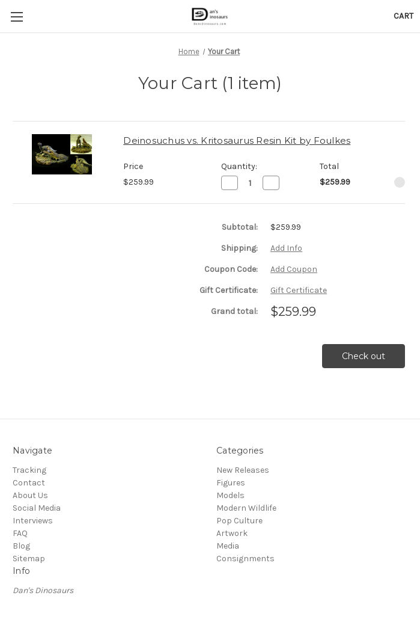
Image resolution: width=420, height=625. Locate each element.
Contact (29, 483)
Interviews (33, 521)
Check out (363, 356)
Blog (21, 546)
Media (227, 546)
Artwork (232, 533)
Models (230, 495)
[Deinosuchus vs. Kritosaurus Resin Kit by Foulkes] (250, 182)
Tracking (29, 470)
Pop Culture (239, 521)
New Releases (242, 470)
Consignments (245, 558)
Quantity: (239, 166)
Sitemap (29, 558)
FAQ (20, 533)
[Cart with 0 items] (403, 16)
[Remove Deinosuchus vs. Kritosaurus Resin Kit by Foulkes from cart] (399, 182)
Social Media (37, 508)
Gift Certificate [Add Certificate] (298, 290)
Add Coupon (293, 269)
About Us (30, 495)
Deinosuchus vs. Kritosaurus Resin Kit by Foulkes (236, 140)
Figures (230, 483)
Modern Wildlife (246, 508)
